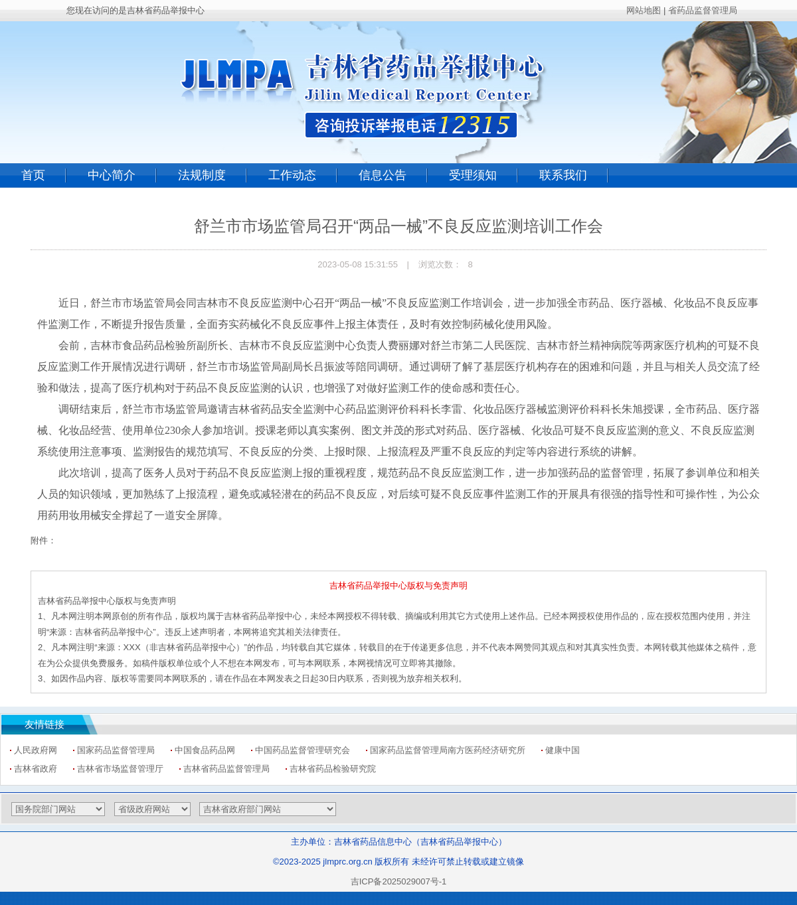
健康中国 (562, 750)
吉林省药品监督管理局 (226, 769)
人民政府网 (35, 750)
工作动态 (292, 175)
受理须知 (473, 175)
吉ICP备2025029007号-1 (399, 881)
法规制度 (202, 175)
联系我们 (563, 175)
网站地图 (643, 10)
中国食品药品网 (205, 750)
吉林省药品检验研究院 (333, 769)
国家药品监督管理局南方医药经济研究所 (447, 750)
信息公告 (382, 175)
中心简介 (111, 175)
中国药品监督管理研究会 (302, 750)
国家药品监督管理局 (116, 750)
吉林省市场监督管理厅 (120, 769)
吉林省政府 (35, 769)
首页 (33, 175)
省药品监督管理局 (702, 10)
